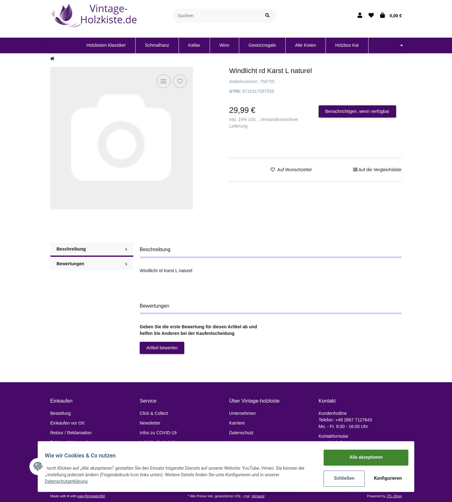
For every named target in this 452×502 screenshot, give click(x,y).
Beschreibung (91, 248)
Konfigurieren (385, 478)
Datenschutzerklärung (69, 481)
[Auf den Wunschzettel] (180, 81)
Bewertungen (91, 263)
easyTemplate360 (91, 496)
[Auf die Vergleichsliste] (163, 81)
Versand (257, 496)
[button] (360, 15)
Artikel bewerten (162, 347)
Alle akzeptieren (363, 457)
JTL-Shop (394, 496)
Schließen (341, 478)
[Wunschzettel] (371, 15)
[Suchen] (216, 16)
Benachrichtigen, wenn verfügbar (357, 111)
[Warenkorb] (391, 15)
